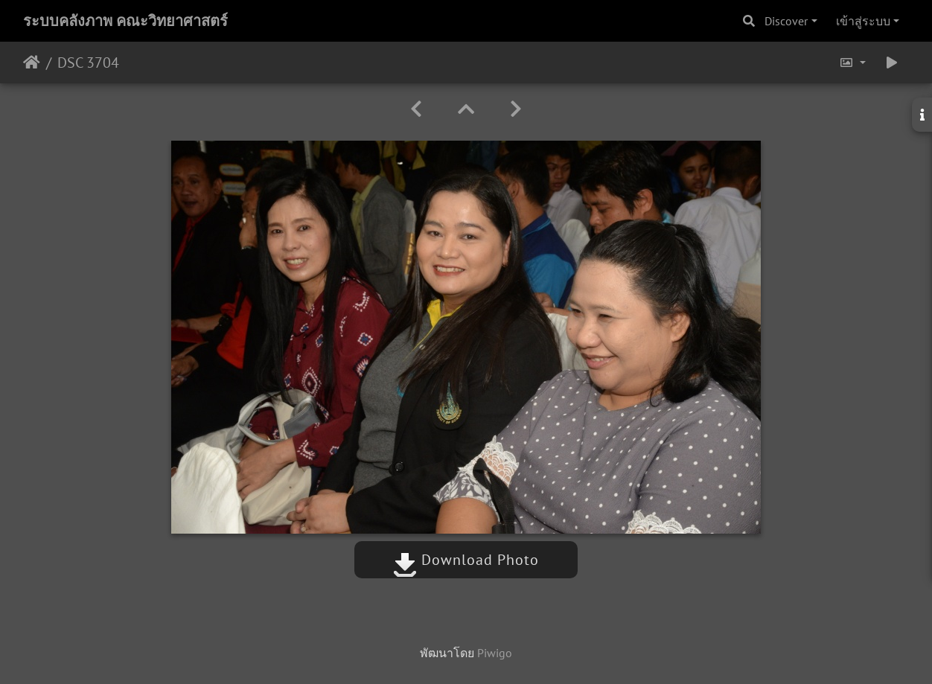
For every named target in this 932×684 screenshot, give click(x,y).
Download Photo (466, 559)
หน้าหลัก (31, 62)
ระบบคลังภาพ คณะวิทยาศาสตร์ (125, 21)
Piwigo (494, 652)
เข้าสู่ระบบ (863, 20)
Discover (786, 20)
